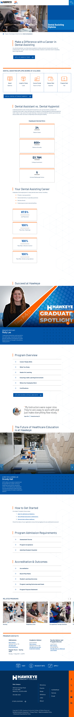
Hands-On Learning (23, 372)
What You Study (22, 367)
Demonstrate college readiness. (26, 519)
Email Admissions (13, 647)
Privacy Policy (34, 712)
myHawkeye (55, 690)
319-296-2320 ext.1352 (56, 648)
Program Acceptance (24, 545)
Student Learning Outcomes (26, 579)
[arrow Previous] (1, 316)
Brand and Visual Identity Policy (22, 714)
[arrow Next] (72, 316)
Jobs (41, 698)
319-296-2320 (17, 695)
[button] (3, 30)
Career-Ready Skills (23, 362)
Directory (43, 685)
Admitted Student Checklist (26, 550)
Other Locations (17, 701)
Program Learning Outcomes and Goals (29, 584)
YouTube (71, 697)
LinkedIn (71, 703)
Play (67, 323)
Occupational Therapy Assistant (60, 613)
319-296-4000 (12, 645)
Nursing (13, 613)
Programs (7, 33)
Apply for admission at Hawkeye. (26, 514)
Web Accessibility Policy (45, 712)
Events (42, 688)
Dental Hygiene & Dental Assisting (15, 33)
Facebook (71, 679)
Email (53, 696)
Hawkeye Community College (9, 2)
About (42, 701)
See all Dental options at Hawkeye (16, 96)
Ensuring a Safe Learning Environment (29, 377)
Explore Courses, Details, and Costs (26, 395)
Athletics (43, 694)
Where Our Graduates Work (26, 383)
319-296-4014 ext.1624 (35, 647)
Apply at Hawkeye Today (22, 57)
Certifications (21, 388)
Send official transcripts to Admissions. (28, 516)
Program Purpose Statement (26, 589)
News (41, 691)
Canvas (53, 693)
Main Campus (12, 642)
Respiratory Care (37, 613)
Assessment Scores (23, 539)
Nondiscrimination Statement (21, 712)
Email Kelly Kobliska (34, 648)
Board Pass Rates (23, 573)
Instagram (71, 691)
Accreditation (21, 568)
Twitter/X (71, 685)
